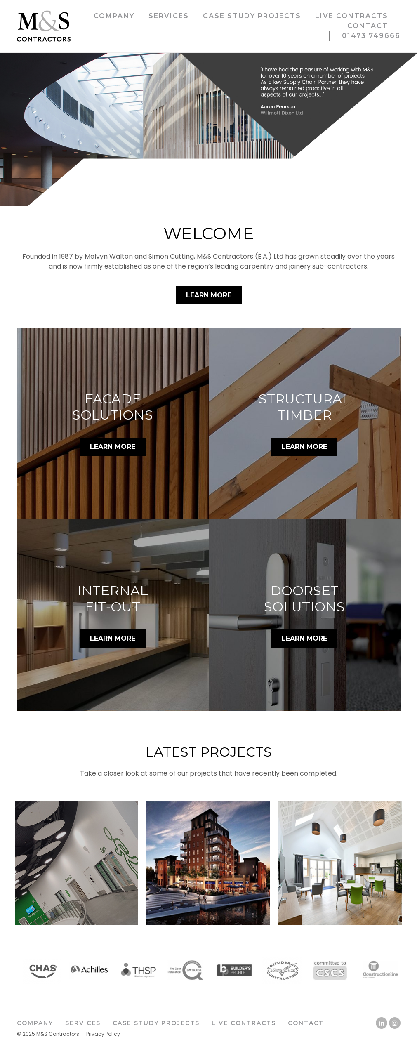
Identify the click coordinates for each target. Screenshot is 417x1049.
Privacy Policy (103, 1033)
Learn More (208, 295)
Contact (367, 26)
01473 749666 (371, 36)
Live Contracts (351, 16)
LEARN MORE (112, 446)
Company (114, 16)
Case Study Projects (252, 16)
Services (168, 16)
